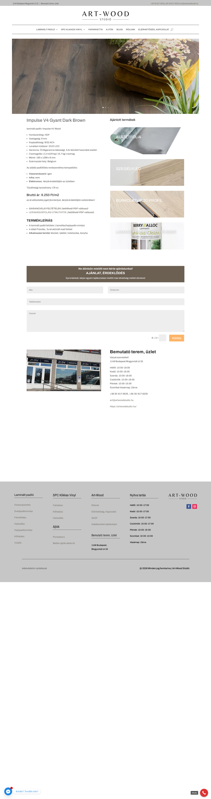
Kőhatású (19, 536)
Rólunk (95, 505)
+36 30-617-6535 (158, 3)
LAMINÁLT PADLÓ (45, 29)
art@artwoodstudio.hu (189, 3)
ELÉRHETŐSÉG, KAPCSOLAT (153, 29)
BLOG (119, 29)
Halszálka (19, 524)
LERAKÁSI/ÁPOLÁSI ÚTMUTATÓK (61, 212)
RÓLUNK (130, 29)
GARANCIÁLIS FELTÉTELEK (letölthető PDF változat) (58, 208)
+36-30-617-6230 (172, 3)
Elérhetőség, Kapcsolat (103, 511)
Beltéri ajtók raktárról (64, 543)
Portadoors (59, 537)
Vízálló (17, 543)
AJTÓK (109, 29)
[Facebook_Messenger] (8, 791)
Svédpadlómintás (23, 511)
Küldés (176, 338)
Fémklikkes (20, 517)
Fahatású (58, 505)
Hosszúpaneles (22, 505)
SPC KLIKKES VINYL (71, 29)
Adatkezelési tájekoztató (104, 524)
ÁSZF (94, 518)
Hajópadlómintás (23, 530)
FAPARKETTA (95, 29)
